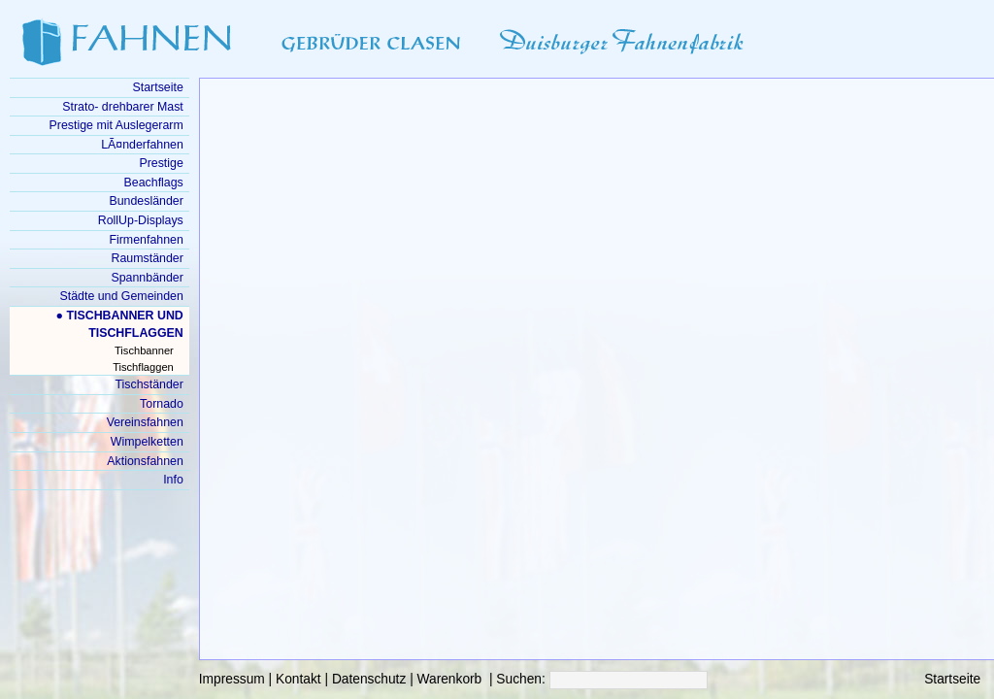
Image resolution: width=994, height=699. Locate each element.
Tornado (161, 404)
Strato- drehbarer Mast (122, 107)
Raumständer (147, 258)
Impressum (232, 679)
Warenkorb (449, 679)
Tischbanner (144, 350)
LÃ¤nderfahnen (142, 144)
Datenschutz (369, 679)
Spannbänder (146, 277)
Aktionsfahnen (144, 461)
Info (173, 479)
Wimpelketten (147, 442)
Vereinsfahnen (145, 422)
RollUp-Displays (140, 220)
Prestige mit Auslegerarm (116, 125)
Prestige (160, 163)
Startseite (952, 679)
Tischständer (148, 384)
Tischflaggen (143, 367)
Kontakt (298, 679)
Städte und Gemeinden (121, 296)
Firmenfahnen (145, 240)
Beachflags (153, 182)
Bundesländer (145, 201)
